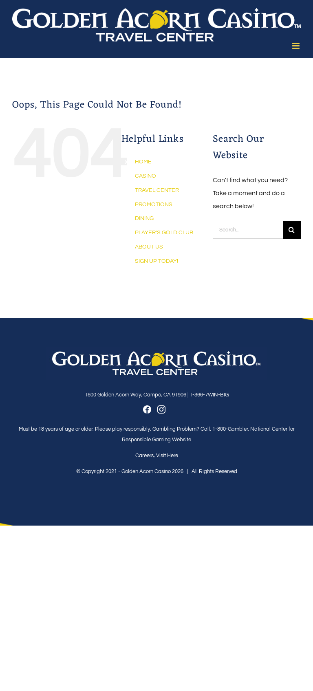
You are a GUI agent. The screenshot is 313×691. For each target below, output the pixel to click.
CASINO (145, 176)
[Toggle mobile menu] (296, 46)
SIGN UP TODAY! (156, 261)
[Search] (292, 230)
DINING (144, 218)
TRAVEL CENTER (157, 190)
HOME (143, 162)
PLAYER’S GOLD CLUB (164, 232)
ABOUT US (149, 247)
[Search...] (248, 230)
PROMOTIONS (153, 204)
